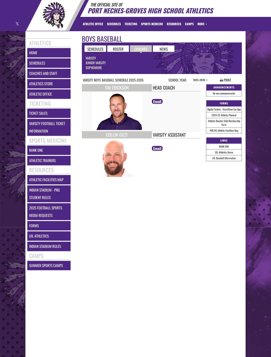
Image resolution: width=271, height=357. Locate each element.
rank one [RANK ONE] (36, 150)
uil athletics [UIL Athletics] (39, 236)
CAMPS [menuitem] (189, 24)
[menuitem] (93, 24)
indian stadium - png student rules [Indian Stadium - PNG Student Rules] (44, 193)
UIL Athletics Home (224, 152)
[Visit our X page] (17, 24)
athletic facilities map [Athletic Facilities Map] (46, 179)
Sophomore (94, 67)
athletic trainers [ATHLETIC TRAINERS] (42, 160)
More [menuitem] (202, 24)
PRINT (225, 80)
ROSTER (118, 48)
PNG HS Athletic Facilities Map (224, 130)
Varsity (91, 58)
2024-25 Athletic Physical (224, 115)
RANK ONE (224, 146)
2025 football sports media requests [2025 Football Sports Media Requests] (45, 211)
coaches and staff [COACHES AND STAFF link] (43, 73)
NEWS (164, 48)
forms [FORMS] (34, 225)
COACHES (140, 48)
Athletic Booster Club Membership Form (224, 123)
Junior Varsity (96, 62)
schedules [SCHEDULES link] (37, 63)
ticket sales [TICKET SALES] (38, 113)
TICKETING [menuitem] (131, 24)
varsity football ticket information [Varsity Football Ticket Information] (47, 127)
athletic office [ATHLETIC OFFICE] (40, 94)
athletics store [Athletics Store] (41, 83)
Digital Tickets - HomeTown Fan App (224, 109)
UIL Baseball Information (224, 158)
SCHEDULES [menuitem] (114, 24)
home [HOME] (33, 52)
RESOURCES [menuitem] (174, 24)
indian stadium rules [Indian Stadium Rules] (45, 246)
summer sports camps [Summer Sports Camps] (46, 265)
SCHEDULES (95, 48)
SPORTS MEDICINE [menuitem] (152, 24)
